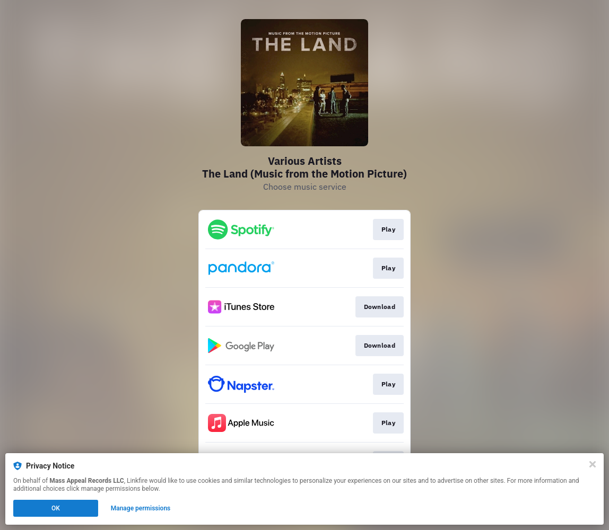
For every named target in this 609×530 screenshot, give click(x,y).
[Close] (592, 464)
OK (55, 508)
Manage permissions (141, 508)
